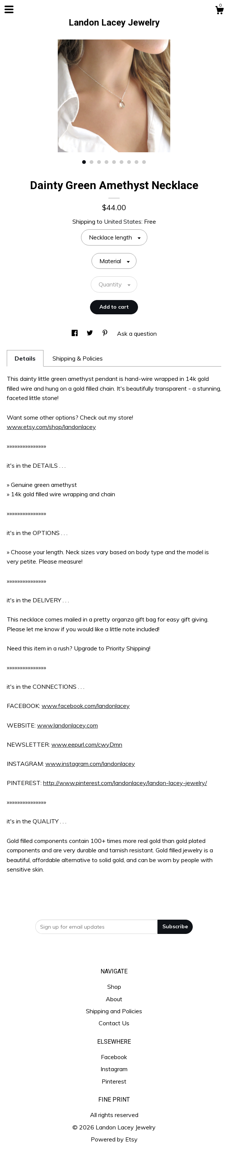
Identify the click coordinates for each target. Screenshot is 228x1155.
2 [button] (91, 162)
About (114, 999)
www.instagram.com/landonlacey (90, 763)
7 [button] (129, 162)
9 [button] (144, 162)
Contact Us (114, 1023)
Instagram (114, 1069)
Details (25, 358)
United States (122, 221)
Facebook (114, 1057)
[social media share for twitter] (90, 333)
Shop (114, 986)
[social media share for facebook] (75, 333)
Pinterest (114, 1081)
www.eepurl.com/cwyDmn (86, 744)
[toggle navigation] (9, 9)
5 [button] (114, 162)
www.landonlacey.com (67, 725)
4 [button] (106, 162)
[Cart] (219, 11)
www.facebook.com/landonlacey (86, 705)
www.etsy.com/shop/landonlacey (51, 426)
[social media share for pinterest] (106, 333)
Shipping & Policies (77, 358)
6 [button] (121, 162)
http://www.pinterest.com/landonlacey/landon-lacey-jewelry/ (125, 783)
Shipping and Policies (114, 1011)
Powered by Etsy (114, 1139)
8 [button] (136, 162)
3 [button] (99, 162)
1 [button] (84, 162)
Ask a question (137, 333)
